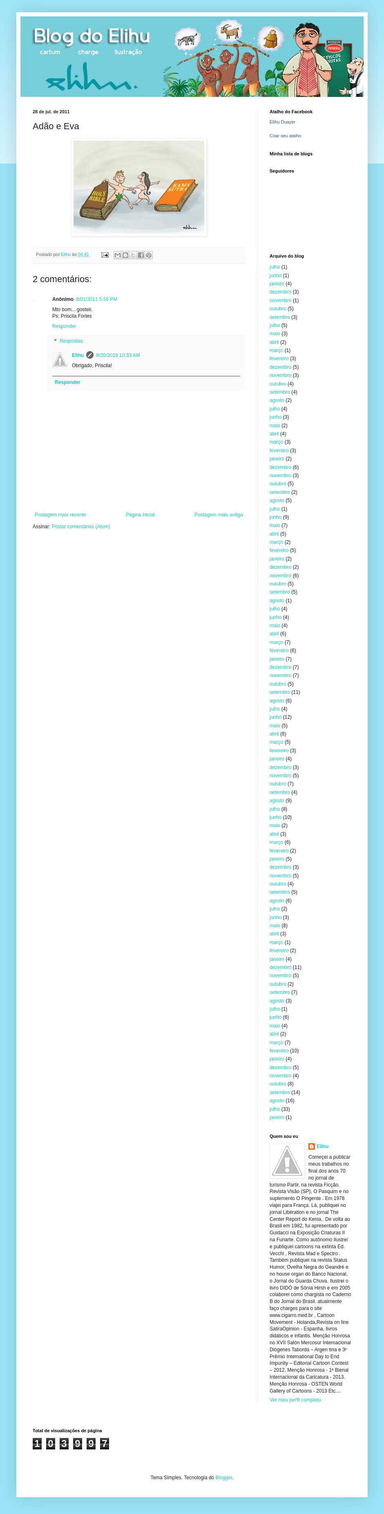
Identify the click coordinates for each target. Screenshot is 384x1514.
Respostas (71, 341)
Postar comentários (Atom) (81, 526)
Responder (64, 326)
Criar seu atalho (285, 135)
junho (275, 275)
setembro (280, 317)
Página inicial (140, 515)
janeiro (277, 284)
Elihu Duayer (282, 121)
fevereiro (279, 358)
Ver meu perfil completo (295, 1400)
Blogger (224, 1477)
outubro (278, 309)
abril (274, 342)
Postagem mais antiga (218, 515)
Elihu (78, 355)
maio (275, 333)
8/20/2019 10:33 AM (118, 355)
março (276, 350)
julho (275, 267)
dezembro (280, 292)
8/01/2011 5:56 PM (96, 299)
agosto (277, 400)
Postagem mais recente (60, 515)
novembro (280, 300)
